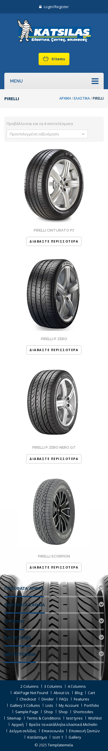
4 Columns (77, 686)
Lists (49, 705)
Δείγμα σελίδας (22, 730)
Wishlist (95, 718)
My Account (69, 705)
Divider (47, 699)
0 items (58, 59)
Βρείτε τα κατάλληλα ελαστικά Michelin (63, 724)
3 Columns (53, 686)
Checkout (28, 699)
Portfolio (91, 705)
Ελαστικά (82, 98)
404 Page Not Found (31, 692)
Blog (78, 692)
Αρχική (65, 98)
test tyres (74, 718)
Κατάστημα (37, 737)
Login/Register (54, 6)
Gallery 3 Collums (25, 705)
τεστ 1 (57, 737)
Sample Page (26, 711)
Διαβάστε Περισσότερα (53, 241)
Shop (48, 711)
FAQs (63, 699)
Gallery (75, 737)
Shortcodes (83, 711)
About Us (61, 692)
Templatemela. (61, 745)
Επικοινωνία (53, 730)
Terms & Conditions (44, 718)
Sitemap (14, 718)
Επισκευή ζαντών (84, 730)
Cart (91, 692)
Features (81, 699)
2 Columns (29, 686)
